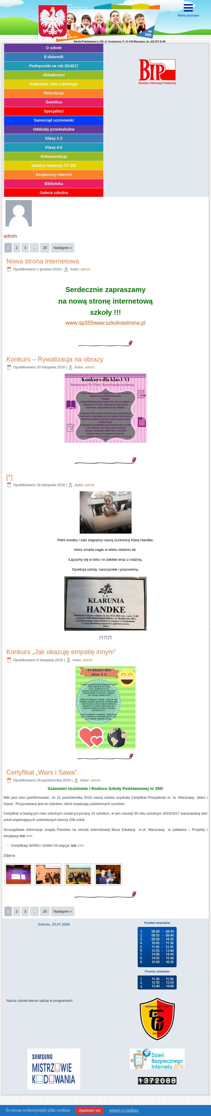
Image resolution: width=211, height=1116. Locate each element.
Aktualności (54, 75)
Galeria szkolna (54, 192)
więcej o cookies (123, 1110)
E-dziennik (53, 57)
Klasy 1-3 (53, 138)
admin (85, 269)
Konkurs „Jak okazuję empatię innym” (61, 651)
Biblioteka (54, 183)
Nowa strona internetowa (42, 261)
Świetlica (54, 102)
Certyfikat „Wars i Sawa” (41, 772)
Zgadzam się (89, 1110)
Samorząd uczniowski (54, 120)
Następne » (63, 248)
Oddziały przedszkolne (53, 129)
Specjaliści (54, 111)
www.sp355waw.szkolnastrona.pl (105, 323)
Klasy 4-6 (53, 147)
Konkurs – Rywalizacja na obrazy (55, 359)
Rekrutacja (54, 93)
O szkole (54, 48)
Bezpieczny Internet (54, 174)
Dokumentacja (54, 156)
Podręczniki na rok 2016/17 (53, 66)
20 (45, 248)
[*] (9, 477)
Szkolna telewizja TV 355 (53, 165)
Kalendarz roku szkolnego (53, 84)
